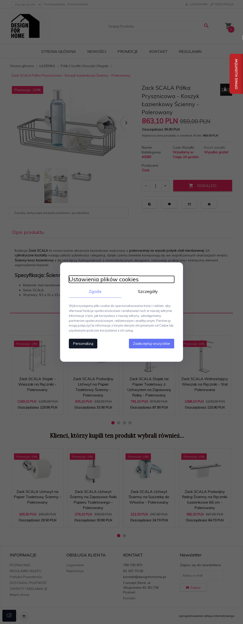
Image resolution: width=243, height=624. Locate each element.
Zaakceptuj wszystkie (153, 343)
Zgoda (94, 291)
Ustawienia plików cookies (102, 279)
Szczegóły (149, 291)
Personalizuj (81, 343)
